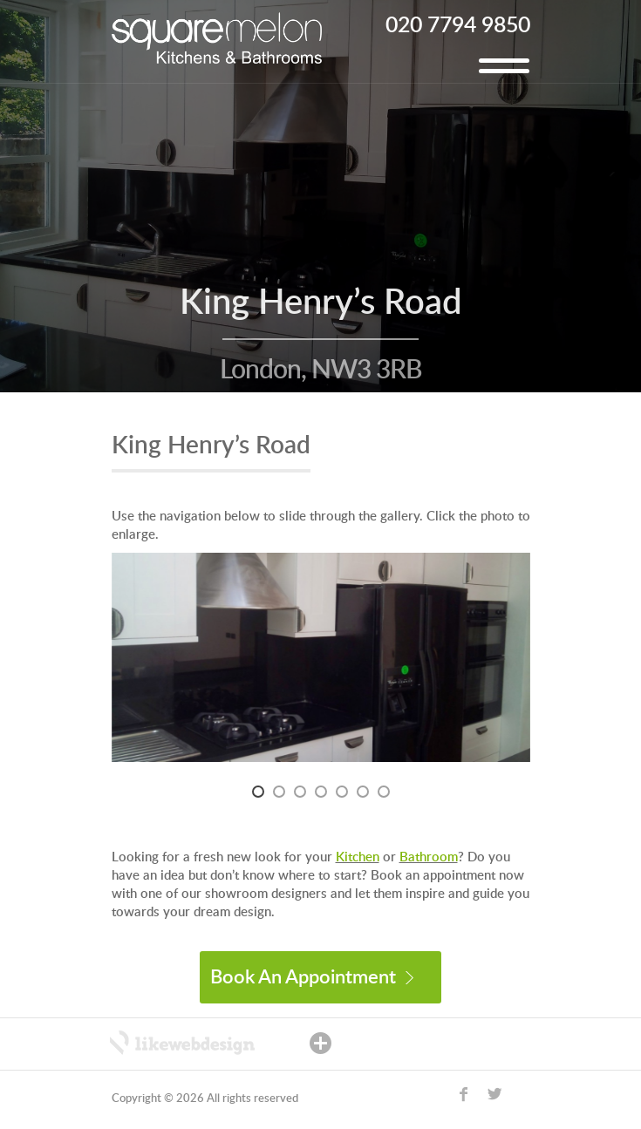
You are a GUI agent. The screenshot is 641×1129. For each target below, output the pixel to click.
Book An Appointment (311, 977)
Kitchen (357, 857)
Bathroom (428, 857)
